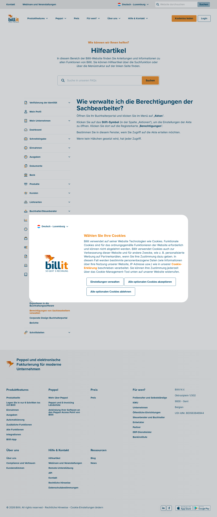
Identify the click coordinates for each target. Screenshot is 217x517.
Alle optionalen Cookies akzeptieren (150, 282)
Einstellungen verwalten (105, 282)
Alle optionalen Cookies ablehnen (110, 291)
